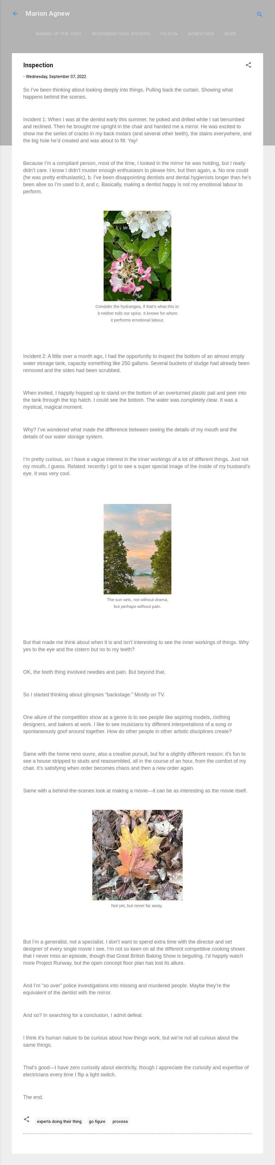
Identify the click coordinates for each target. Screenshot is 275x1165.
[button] (248, 66)
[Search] (259, 15)
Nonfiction (201, 33)
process (120, 1121)
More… (232, 33)
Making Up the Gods (59, 33)
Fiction (169, 33)
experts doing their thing (59, 1121)
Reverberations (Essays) (121, 33)
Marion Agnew (47, 14)
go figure (97, 1121)
